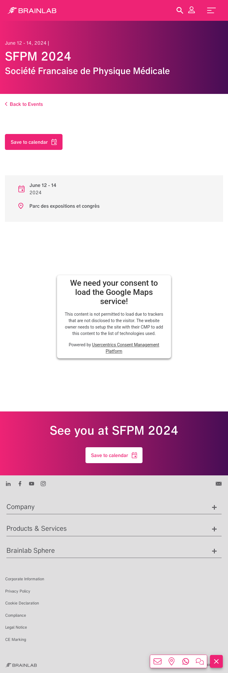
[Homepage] (31, 10)
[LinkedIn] (8, 483)
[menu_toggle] (211, 10)
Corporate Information (24, 579)
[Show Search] (180, 10)
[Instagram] (43, 483)
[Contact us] (219, 483)
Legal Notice (16, 627)
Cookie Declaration (22, 603)
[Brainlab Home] (21, 665)
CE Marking (15, 639)
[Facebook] (20, 483)
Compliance (15, 615)
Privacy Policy (17, 591)
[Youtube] (31, 483)
